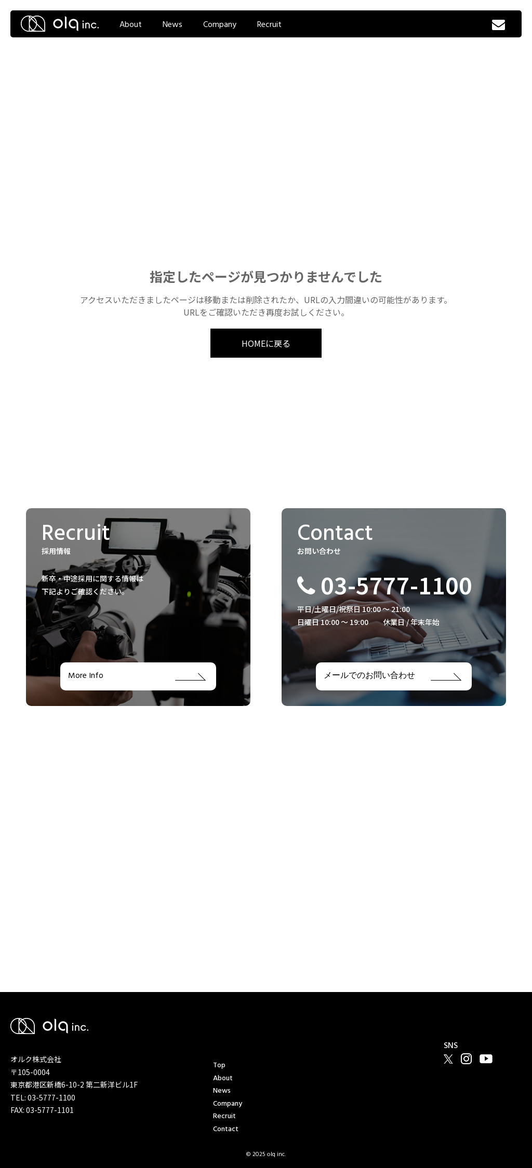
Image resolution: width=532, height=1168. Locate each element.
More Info (137, 676)
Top (219, 1065)
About (130, 25)
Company (219, 25)
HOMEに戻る (266, 343)
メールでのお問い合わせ (392, 676)
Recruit (269, 25)
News (172, 25)
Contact (225, 1129)
